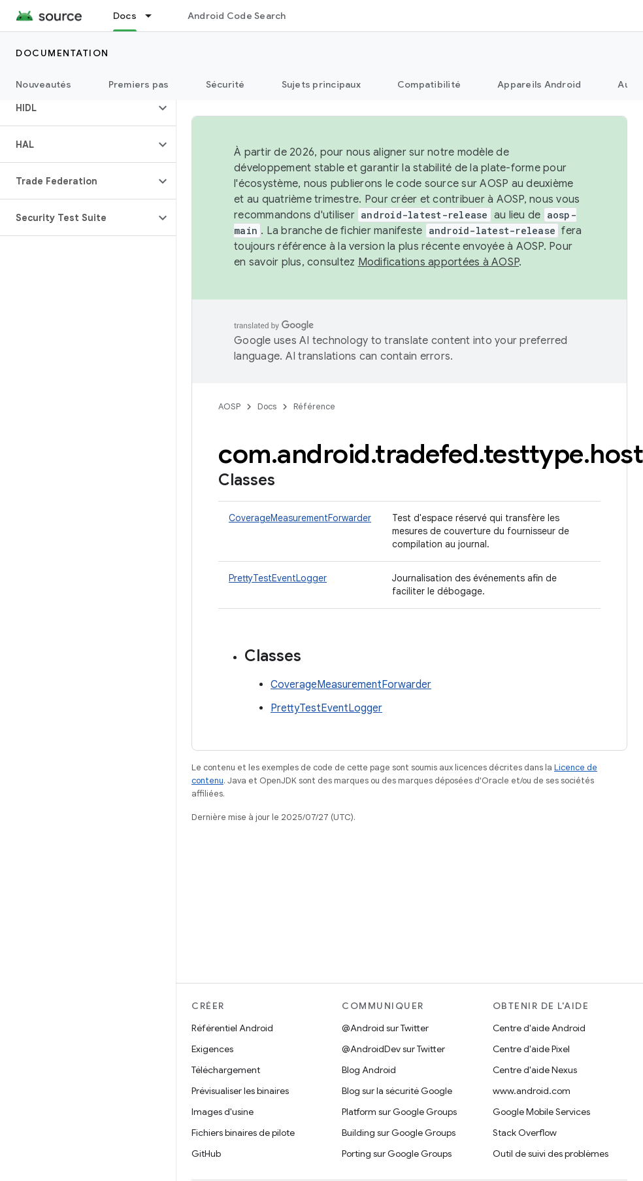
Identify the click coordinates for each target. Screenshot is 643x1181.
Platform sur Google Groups (399, 1112)
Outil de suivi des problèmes (550, 1153)
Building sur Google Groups (398, 1132)
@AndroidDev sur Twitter (393, 1049)
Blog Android (369, 1070)
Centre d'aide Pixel (531, 1049)
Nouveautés (44, 84)
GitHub (206, 1153)
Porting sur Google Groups (397, 1153)
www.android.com (531, 1091)
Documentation (62, 53)
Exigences (212, 1049)
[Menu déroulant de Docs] (154, 15)
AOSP (229, 406)
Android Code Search (237, 16)
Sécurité (225, 84)
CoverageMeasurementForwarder (300, 518)
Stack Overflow (525, 1132)
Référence (314, 406)
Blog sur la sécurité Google (397, 1091)
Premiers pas (138, 84)
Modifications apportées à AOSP (438, 262)
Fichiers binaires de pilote (243, 1132)
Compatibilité (429, 84)
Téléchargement (225, 1070)
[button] (77, 107)
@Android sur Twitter (385, 1028)
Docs (266, 406)
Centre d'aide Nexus (535, 1070)
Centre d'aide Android (539, 1028)
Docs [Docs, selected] (125, 16)
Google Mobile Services (541, 1112)
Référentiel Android (232, 1028)
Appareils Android (539, 84)
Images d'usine (222, 1112)
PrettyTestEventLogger (278, 578)
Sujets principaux (321, 84)
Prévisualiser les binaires (240, 1091)
